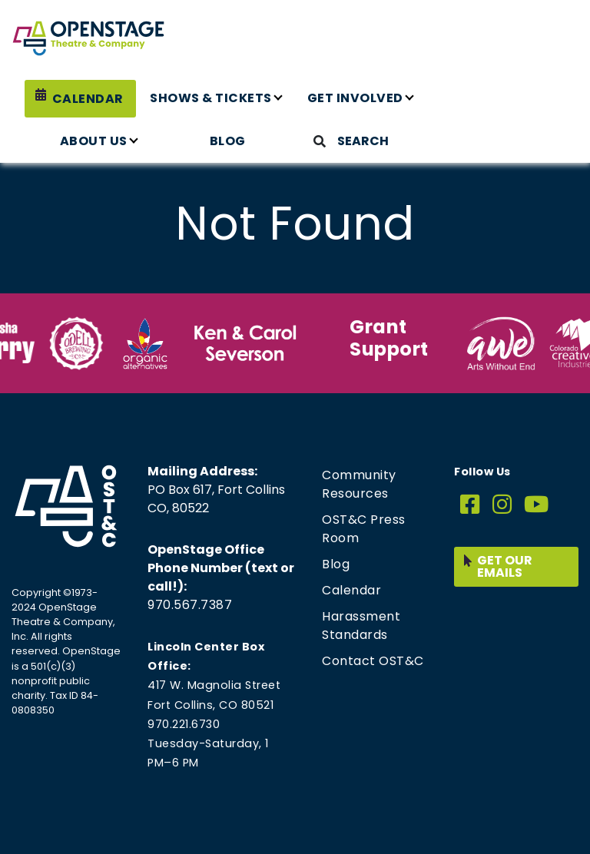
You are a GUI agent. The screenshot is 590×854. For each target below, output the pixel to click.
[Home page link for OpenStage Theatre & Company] (88, 38)
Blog (228, 141)
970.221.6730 (184, 724)
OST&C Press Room (364, 529)
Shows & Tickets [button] (211, 98)
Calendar (88, 99)
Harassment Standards (361, 625)
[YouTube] (536, 505)
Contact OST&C (373, 661)
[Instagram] (502, 505)
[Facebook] (470, 505)
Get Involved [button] (355, 98)
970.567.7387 (190, 605)
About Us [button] (94, 141)
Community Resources (359, 484)
